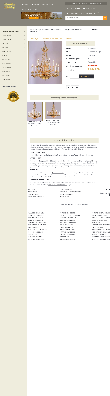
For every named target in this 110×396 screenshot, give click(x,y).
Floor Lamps (6, 79)
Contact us (89, 8)
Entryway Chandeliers (68, 222)
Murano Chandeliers (67, 232)
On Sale (35, 4)
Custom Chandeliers (67, 220)
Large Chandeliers (66, 227)
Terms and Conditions (36, 197)
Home (25, 4)
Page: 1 (53, 30)
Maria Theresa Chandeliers (37, 230)
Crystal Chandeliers (35, 220)
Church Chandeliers (99, 215)
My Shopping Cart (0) (90, 13)
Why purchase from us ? (73, 30)
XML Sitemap (64, 197)
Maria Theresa (6, 51)
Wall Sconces (6, 71)
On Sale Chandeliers (67, 234)
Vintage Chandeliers (42, 30)
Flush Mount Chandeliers (37, 225)
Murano (4, 55)
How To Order (33, 194)
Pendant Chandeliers (99, 234)
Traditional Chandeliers (101, 237)
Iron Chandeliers (34, 227)
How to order (73, 8)
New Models (32, 234)
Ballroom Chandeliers (36, 215)
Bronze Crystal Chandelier (70, 215)
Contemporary (6, 67)
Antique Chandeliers (67, 213)
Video (95, 30)
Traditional (5, 47)
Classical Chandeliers (68, 218)
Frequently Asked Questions (70, 192)
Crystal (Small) (6, 35)
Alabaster (5, 43)
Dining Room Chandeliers (37, 222)
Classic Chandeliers (35, 218)
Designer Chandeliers (99, 220)
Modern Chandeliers (67, 230)
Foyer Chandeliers (66, 225)
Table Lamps (6, 75)
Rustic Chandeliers (35, 237)
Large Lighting (97, 227)
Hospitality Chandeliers (101, 225)
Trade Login (72, 13)
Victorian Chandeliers (36, 239)
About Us (31, 189)
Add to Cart (86, 76)
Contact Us (32, 192)
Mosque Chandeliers (35, 232)
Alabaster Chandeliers (36, 213)
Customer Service (66, 189)
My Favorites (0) (29, 9)
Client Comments (66, 194)
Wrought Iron (6, 59)
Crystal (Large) (6, 39)
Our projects (47, 4)
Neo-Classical (6, 63)
